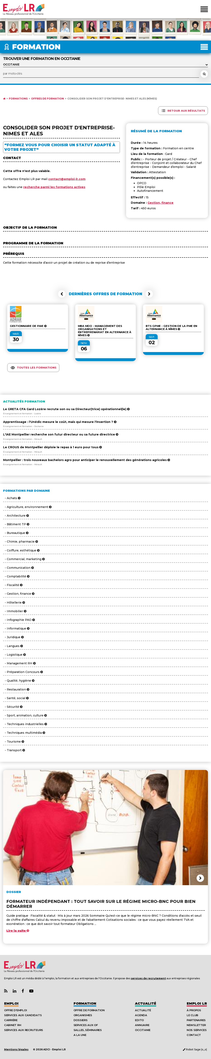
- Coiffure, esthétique (21, 550)
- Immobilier (14, 611)
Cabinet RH (12, 1025)
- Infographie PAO (19, 620)
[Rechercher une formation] (204, 74)
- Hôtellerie (14, 602)
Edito (139, 1020)
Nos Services (197, 1030)
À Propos (194, 1010)
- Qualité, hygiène (18, 680)
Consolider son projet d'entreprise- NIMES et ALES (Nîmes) (112, 98)
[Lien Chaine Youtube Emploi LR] (31, 991)
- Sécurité (12, 707)
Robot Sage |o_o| (195, 1049)
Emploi (11, 1003)
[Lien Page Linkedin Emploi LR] (14, 991)
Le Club (192, 1015)
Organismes (83, 1015)
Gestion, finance (160, 203)
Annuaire (142, 1025)
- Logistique (14, 654)
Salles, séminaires (88, 1030)
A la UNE (80, 1035)
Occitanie (142, 1030)
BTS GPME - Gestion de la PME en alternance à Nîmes (171, 327)
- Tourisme (13, 741)
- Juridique (13, 637)
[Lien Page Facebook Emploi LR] (23, 991)
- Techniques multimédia (24, 733)
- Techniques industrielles (25, 724)
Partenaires (196, 1020)
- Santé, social (16, 698)
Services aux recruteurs (23, 1030)
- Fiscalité (12, 585)
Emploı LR (197, 1003)
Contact (194, 1035)
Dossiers (81, 1020)
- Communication (18, 568)
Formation (85, 1003)
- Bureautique (15, 533)
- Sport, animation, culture (25, 715)
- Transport (14, 750)
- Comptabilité (16, 576)
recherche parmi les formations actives (54, 187)
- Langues (13, 646)
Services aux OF (86, 1025)
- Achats (11, 498)
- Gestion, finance (18, 594)
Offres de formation (47, 98)
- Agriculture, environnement (27, 507)
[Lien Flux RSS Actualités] (5, 991)
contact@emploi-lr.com (67, 179)
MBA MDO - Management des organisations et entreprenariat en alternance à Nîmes (104, 330)
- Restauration (16, 689)
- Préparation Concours (23, 672)
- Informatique (16, 628)
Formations (18, 98)
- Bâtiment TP (16, 524)
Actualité (145, 1003)
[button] (62, 294)
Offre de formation (89, 1010)
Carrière (11, 1020)
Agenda (141, 1015)
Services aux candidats (23, 1015)
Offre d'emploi (15, 1010)
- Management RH (19, 663)
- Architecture (16, 515)
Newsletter (196, 1025)
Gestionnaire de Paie (28, 326)
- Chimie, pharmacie (20, 541)
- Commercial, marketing (24, 559)
